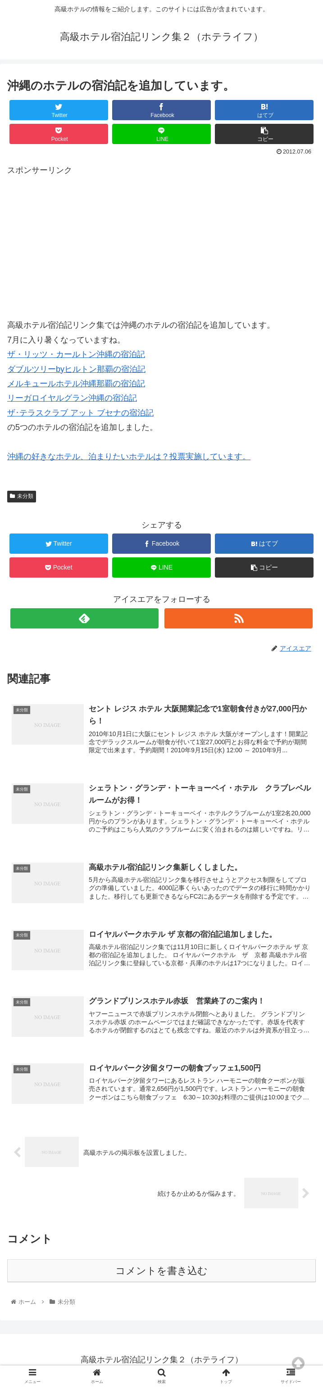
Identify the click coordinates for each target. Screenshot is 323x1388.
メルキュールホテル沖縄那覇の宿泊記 (76, 383)
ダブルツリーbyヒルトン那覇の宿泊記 (76, 369)
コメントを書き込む (161, 1273)
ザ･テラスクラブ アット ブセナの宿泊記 (80, 412)
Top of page (298, 1363)
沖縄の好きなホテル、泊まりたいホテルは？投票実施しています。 (128, 456)
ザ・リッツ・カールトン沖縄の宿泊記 (76, 354)
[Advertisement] (161, 240)
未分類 (21, 496)
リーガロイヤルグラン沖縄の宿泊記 (72, 397)
